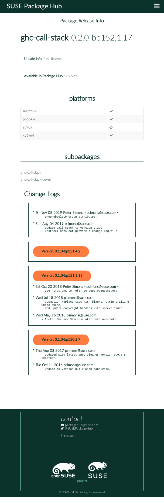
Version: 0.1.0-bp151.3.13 (62, 277)
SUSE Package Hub (34, 6)
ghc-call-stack (44, 38)
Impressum (68, 441)
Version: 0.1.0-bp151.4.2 (61, 253)
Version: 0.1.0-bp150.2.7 (61, 344)
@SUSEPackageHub (77, 434)
